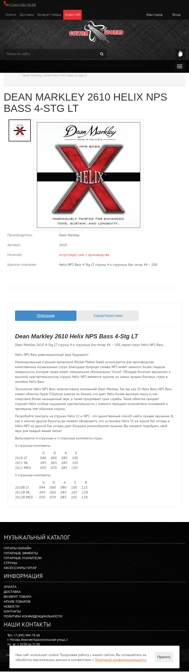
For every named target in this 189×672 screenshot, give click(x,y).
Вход (176, 14)
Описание (46, 316)
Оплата (10, 14)
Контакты (12, 612)
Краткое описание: (22, 265)
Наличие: (14, 255)
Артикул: (14, 245)
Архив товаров (17, 602)
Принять (164, 657)
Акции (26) (72, 14)
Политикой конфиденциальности (120, 659)
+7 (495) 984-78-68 (20, 5)
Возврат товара (49, 14)
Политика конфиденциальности (33, 617)
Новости (11, 607)
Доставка (27, 14)
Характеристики (108, 316)
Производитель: (20, 235)
